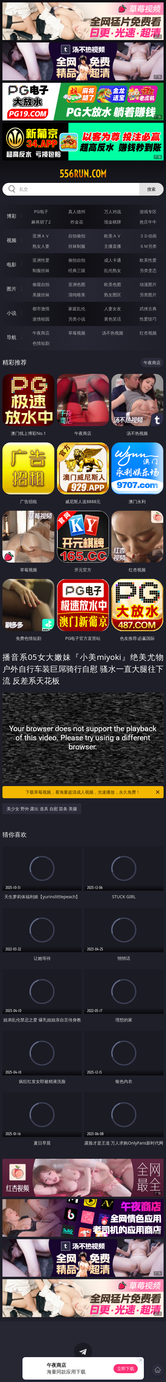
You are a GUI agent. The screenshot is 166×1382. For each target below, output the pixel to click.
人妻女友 (112, 308)
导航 (11, 337)
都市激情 (40, 308)
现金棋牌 (112, 222)
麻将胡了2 (41, 222)
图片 (11, 288)
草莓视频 (76, 333)
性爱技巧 (148, 319)
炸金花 (76, 222)
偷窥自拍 (40, 284)
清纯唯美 (76, 295)
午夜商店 (40, 333)
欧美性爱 (148, 260)
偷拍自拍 (76, 260)
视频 (11, 240)
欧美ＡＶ (112, 236)
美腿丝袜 (40, 295)
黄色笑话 (112, 319)
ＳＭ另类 (148, 246)
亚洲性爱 (40, 260)
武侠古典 (148, 308)
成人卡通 (112, 260)
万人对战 (112, 211)
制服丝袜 (40, 270)
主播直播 (112, 246)
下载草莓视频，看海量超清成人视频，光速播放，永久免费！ (92, 792)
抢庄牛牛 (148, 222)
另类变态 (148, 270)
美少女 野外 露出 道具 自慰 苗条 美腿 (42, 809)
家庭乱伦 (76, 308)
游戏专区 (148, 211)
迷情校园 (40, 319)
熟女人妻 (40, 246)
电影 (11, 264)
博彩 (11, 216)
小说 (11, 313)
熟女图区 (112, 295)
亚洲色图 (76, 284)
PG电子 (41, 211)
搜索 (151, 189)
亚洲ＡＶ (40, 236)
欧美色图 (112, 284)
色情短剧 (40, 343)
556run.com (83, 174)
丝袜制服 (76, 246)
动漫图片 (148, 284)
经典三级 (76, 270)
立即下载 (125, 1368)
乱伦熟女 (112, 270)
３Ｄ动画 (148, 236)
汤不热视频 (112, 333)
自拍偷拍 (76, 236)
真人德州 (76, 211)
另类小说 (76, 319)
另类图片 (148, 295)
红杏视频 (148, 333)
